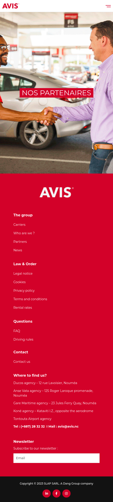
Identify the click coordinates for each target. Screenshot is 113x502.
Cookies (19, 282)
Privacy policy (24, 291)
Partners (20, 242)
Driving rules (23, 339)
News (17, 250)
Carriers (19, 225)
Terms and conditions (30, 299)
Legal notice (23, 274)
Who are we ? (24, 233)
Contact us (21, 362)
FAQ (16, 331)
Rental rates (22, 308)
